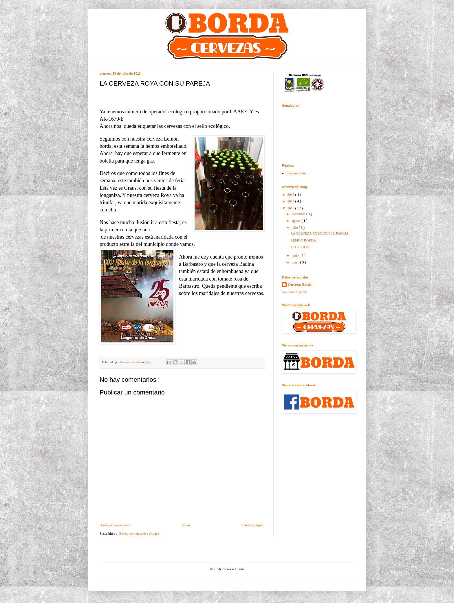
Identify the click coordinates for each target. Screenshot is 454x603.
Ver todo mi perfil (294, 292)
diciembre (299, 214)
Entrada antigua (252, 525)
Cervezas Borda (300, 285)
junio (296, 255)
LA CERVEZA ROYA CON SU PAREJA (320, 233)
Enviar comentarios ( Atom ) (139, 534)
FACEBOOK (300, 247)
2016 (291, 208)
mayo (296, 262)
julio (295, 228)
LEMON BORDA (303, 240)
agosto (296, 221)
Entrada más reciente (115, 525)
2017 (291, 201)
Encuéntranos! (296, 173)
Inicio (186, 525)
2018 (291, 195)
